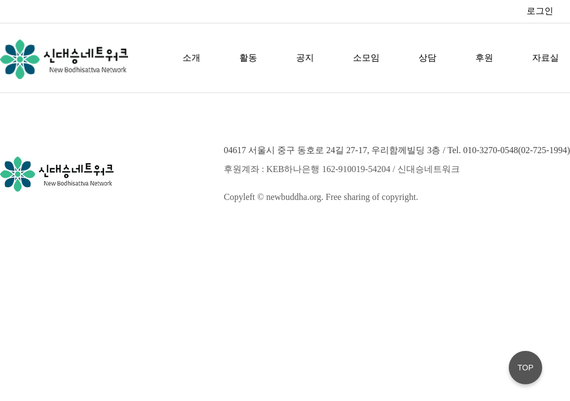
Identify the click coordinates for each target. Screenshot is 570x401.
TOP (526, 367)
